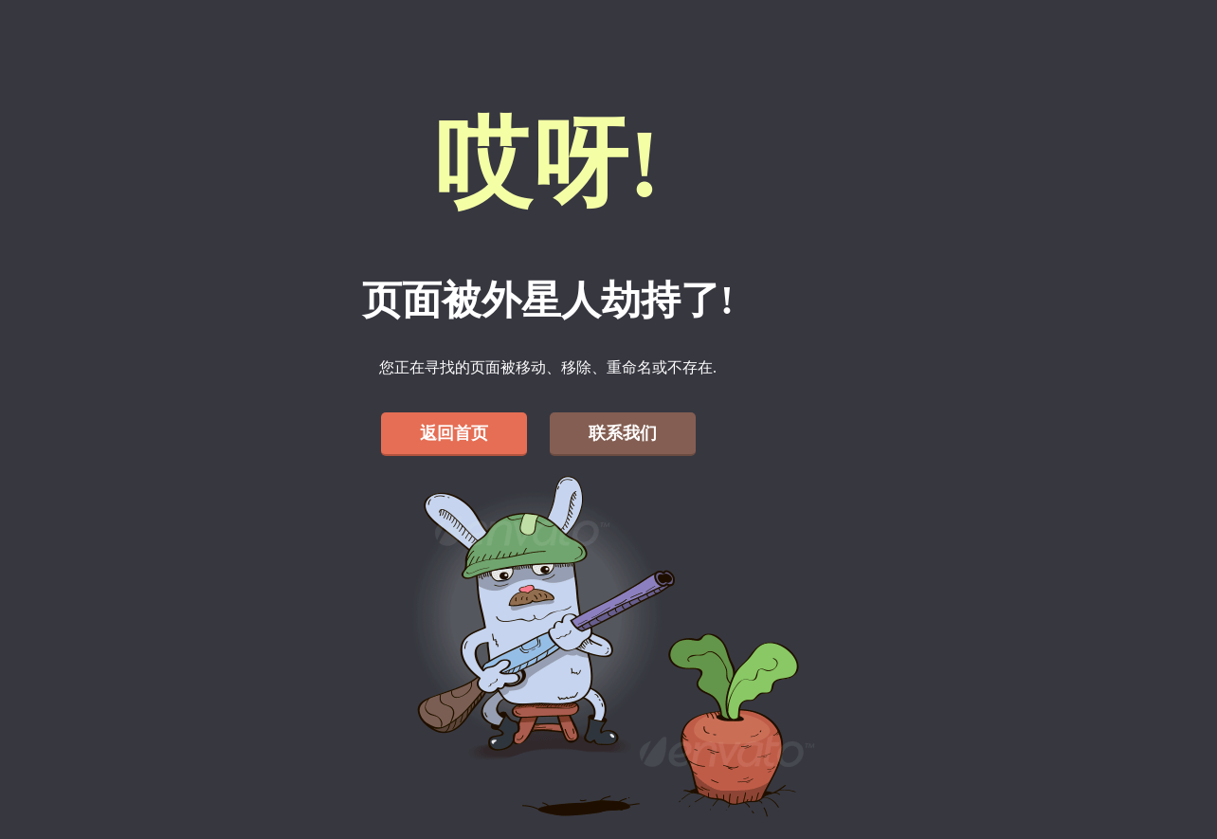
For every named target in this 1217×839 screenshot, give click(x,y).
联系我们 (623, 433)
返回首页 (454, 433)
